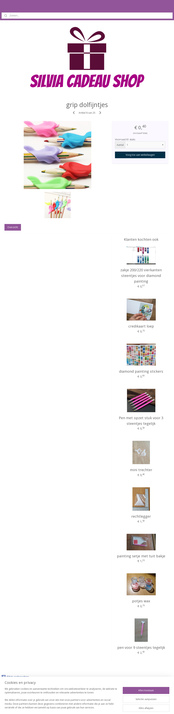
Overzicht (12, 227)
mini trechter (141, 469)
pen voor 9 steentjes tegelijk (141, 647)
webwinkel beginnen (98, 706)
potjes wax (141, 601)
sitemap (74, 706)
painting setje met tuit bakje (141, 556)
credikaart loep (141, 326)
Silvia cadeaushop (15, 677)
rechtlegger (141, 516)
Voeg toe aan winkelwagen (140, 154)
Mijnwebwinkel (131, 706)
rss (82, 706)
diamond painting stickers (141, 371)
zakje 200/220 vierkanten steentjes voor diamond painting (141, 276)
